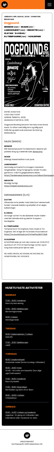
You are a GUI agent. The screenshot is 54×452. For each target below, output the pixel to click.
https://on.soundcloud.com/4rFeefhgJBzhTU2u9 (25, 234)
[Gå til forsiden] (4, 4)
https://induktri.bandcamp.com (18, 186)
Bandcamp (38, 151)
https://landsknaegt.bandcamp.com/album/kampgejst (29, 175)
